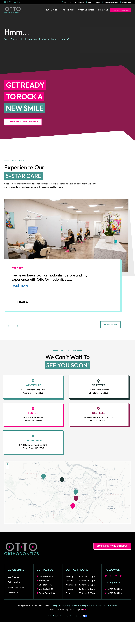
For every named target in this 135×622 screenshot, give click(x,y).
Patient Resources (87, 10)
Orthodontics (68, 10)
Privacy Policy (64, 605)
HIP (84, 609)
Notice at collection (55, 616)
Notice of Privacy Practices (83, 605)
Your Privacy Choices (74, 616)
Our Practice (52, 10)
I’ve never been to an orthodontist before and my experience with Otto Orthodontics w (49, 280)
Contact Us (104, 10)
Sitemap (53, 605)
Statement (112, 605)
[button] (76, 498)
